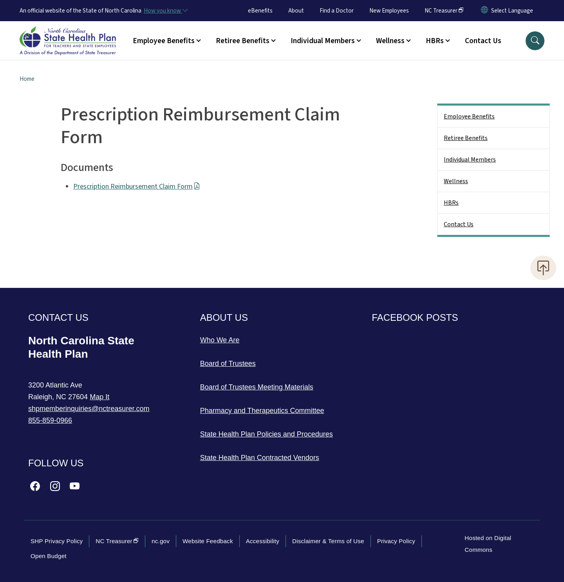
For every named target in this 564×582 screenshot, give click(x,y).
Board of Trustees (228, 363)
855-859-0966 (50, 420)
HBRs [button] (435, 40)
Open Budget (49, 556)
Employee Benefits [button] (164, 40)
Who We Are (220, 340)
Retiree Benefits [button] (242, 40)
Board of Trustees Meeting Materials (256, 387)
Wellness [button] (390, 40)
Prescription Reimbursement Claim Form (136, 186)
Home (27, 79)
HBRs (451, 202)
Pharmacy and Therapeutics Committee (262, 411)
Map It (99, 397)
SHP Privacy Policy (57, 541)
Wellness (456, 181)
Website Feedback (208, 541)
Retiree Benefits (466, 138)
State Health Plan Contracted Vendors (259, 458)
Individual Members (470, 159)
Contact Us (483, 40)
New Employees (389, 10)
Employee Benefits (469, 116)
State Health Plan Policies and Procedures (266, 434)
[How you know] (165, 10)
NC (444, 10)
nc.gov (161, 541)
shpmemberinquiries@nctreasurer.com (88, 409)
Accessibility (262, 541)
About (296, 10)
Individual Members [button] (323, 40)
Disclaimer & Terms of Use (328, 541)
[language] (512, 10)
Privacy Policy (396, 541)
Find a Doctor (337, 10)
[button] (535, 40)
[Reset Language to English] (484, 10)
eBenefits (260, 10)
